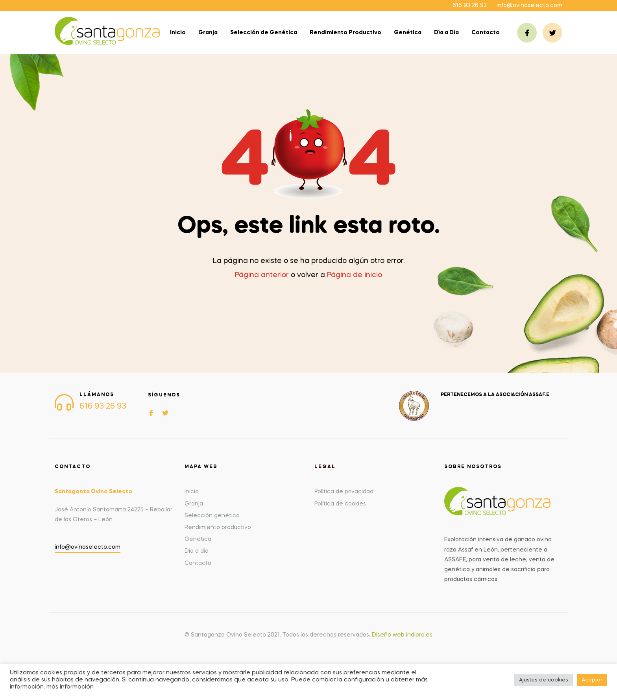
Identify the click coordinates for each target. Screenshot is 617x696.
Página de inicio (354, 275)
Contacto (485, 32)
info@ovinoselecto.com (529, 5)
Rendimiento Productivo (345, 32)
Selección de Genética (263, 32)
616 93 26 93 (470, 5)
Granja (208, 32)
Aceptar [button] (592, 680)
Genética (407, 32)
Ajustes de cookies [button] (543, 680)
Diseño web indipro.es (402, 635)
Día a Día (446, 32)
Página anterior (262, 275)
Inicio (178, 32)
